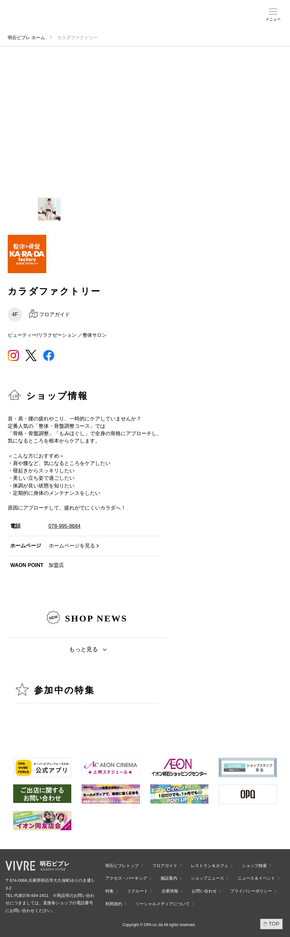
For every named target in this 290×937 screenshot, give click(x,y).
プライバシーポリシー (251, 891)
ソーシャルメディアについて (163, 903)
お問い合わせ (204, 891)
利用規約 (113, 903)
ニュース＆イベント (146, 21)
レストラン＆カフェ (209, 865)
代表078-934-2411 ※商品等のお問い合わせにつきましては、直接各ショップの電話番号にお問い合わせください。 (49, 903)
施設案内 (130, 19)
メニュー (273, 19)
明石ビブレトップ (122, 865)
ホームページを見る (72, 545)
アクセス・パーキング (118, 21)
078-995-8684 (64, 526)
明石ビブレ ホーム (26, 37)
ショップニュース (207, 878)
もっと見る (83, 649)
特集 (109, 891)
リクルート (137, 891)
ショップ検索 (106, 19)
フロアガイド (91, 19)
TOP (274, 924)
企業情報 (170, 891)
